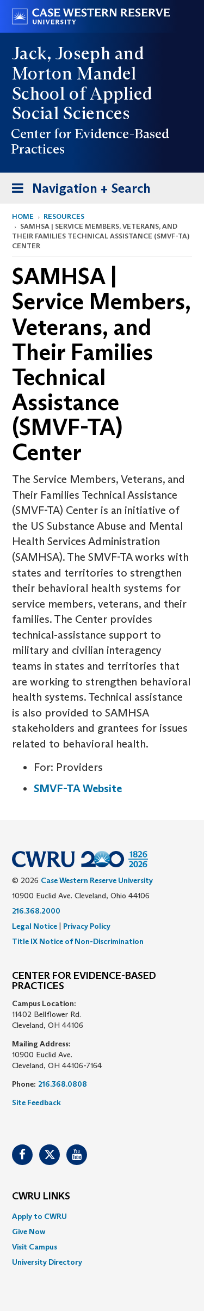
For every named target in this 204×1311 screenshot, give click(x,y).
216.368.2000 (36, 911)
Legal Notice (34, 926)
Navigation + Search (78, 190)
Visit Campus (34, 1247)
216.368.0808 (62, 1084)
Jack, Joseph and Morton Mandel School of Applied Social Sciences (82, 83)
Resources (64, 216)
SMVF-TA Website (78, 788)
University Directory (47, 1262)
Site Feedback (36, 1102)
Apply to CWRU (39, 1216)
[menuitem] (102, 1216)
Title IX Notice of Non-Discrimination (78, 941)
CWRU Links (41, 1196)
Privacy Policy (86, 926)
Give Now (28, 1231)
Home (23, 216)
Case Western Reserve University (97, 880)
